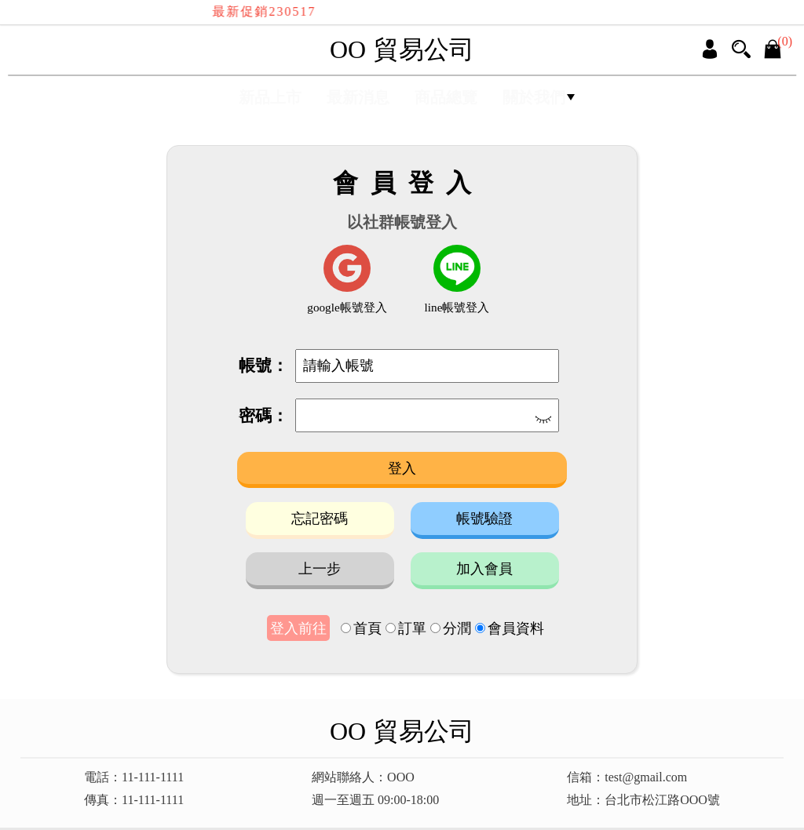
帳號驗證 (484, 506)
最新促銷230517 (377, 11)
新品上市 (260, 92)
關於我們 (543, 92)
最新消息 (355, 92)
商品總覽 (449, 92)
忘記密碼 (319, 506)
